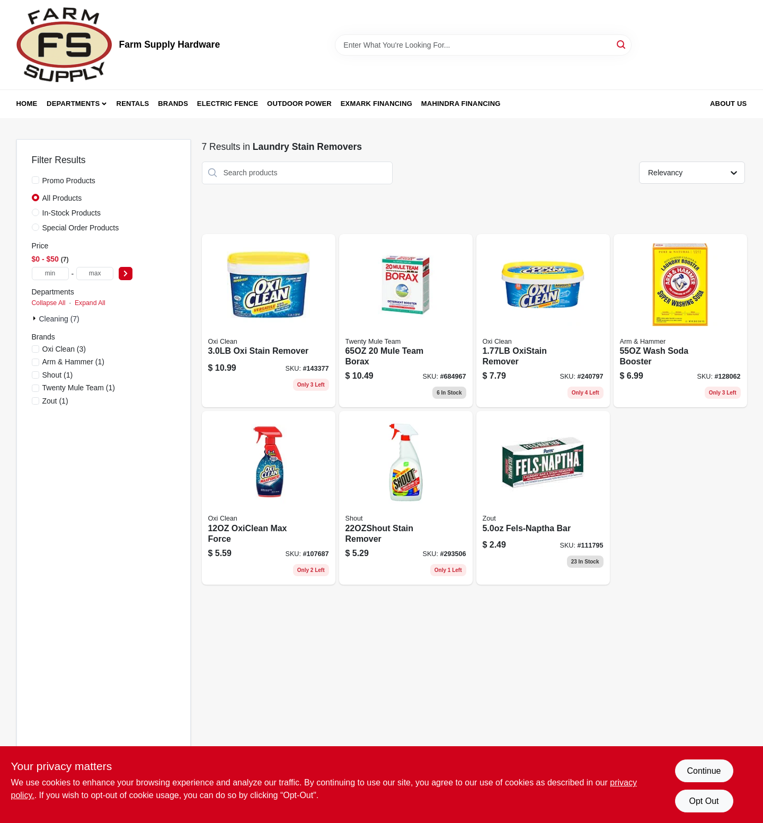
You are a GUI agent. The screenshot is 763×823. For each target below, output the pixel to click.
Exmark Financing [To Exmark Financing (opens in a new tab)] (376, 104)
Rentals (133, 104)
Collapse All (49, 303)
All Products (62, 198)
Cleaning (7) (59, 319)
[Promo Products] (35, 180)
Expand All (90, 303)
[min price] (50, 273)
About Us (728, 104)
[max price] (94, 273)
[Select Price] (125, 273)
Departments (73, 104)
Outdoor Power (299, 104)
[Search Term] (483, 45)
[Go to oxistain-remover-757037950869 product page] (543, 321)
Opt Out (703, 801)
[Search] (621, 44)
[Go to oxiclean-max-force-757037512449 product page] (268, 498)
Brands (173, 104)
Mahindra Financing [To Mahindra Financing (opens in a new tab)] (461, 104)
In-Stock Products (71, 213)
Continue (704, 770)
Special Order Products (80, 227)
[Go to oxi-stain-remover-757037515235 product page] (268, 321)
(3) (64, 349)
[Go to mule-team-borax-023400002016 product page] (406, 321)
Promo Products (68, 180)
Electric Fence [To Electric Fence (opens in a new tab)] (227, 104)
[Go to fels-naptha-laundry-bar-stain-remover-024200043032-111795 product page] (543, 498)
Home (27, 104)
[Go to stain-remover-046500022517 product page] (406, 498)
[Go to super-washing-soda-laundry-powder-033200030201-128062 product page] (680, 321)
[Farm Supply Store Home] (64, 44)
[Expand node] (35, 318)
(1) (73, 361)
